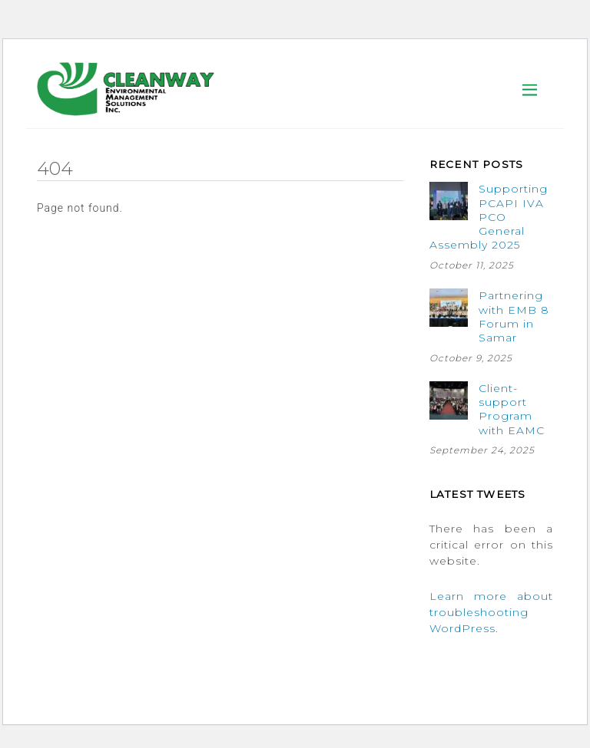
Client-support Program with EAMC (512, 409)
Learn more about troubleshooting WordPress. (491, 612)
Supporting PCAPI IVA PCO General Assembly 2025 (488, 217)
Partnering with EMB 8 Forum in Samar (514, 316)
